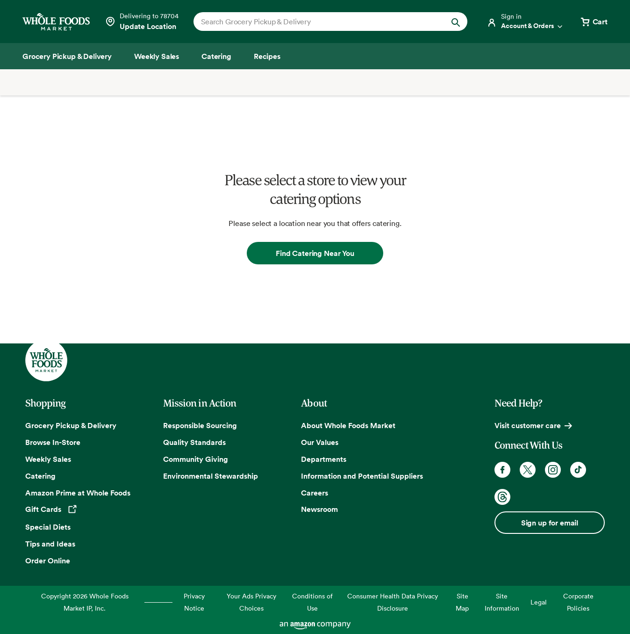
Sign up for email (549, 522)
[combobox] (317, 21)
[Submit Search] (455, 21)
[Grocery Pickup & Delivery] (67, 56)
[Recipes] (267, 56)
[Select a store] (142, 21)
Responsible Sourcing (200, 425)
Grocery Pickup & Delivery (70, 425)
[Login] (525, 21)
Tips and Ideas (50, 544)
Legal (538, 602)
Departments (323, 459)
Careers (314, 493)
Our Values (319, 442)
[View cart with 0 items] (594, 21)
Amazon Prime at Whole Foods (77, 493)
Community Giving (195, 459)
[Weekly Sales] (156, 56)
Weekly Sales (48, 459)
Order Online (47, 560)
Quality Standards (194, 442)
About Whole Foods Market (348, 425)
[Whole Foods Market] (56, 21)
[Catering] (216, 56)
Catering (40, 476)
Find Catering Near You (315, 253)
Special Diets (48, 527)
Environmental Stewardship (210, 476)
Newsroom (319, 509)
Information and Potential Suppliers (362, 476)
